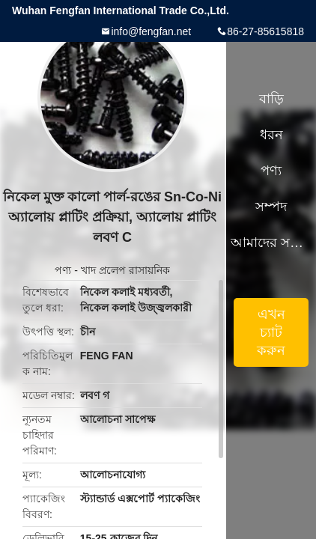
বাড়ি (271, 98)
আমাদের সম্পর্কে (271, 242)
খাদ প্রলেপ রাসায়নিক (125, 270)
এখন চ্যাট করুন (271, 332)
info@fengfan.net (151, 31)
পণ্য (63, 270)
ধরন (271, 134)
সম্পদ (271, 206)
